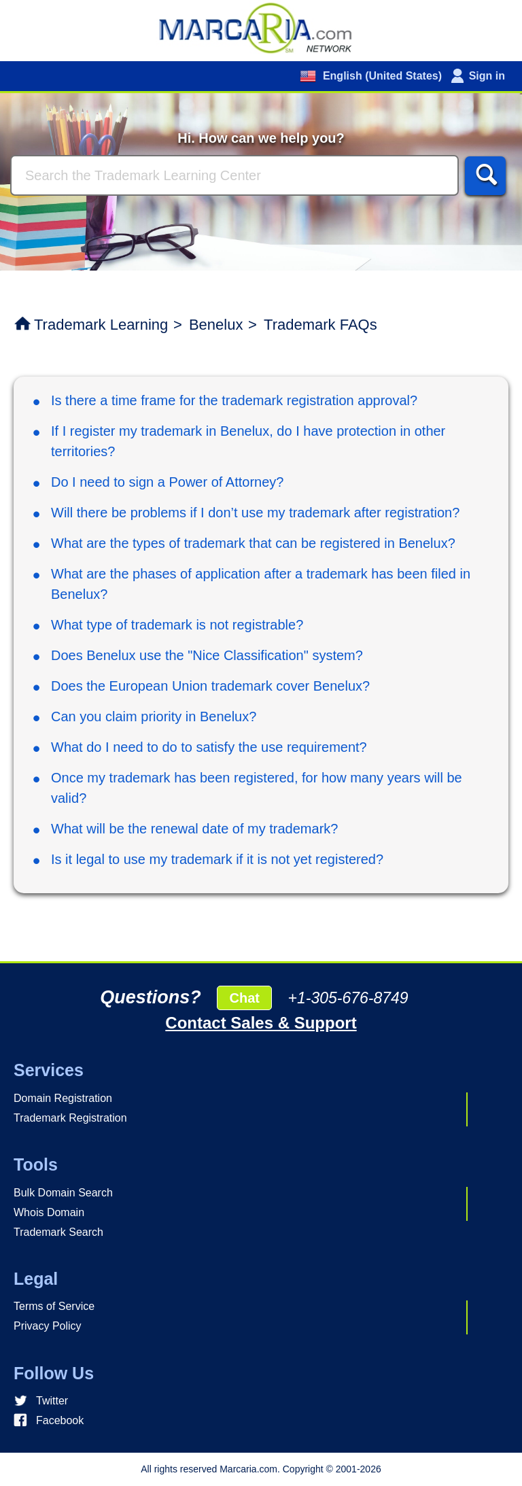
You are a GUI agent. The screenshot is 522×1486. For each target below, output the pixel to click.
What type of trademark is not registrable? (177, 624)
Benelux (216, 324)
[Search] (234, 175)
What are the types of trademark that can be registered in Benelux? (253, 543)
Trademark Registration (70, 1118)
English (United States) (380, 76)
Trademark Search (58, 1232)
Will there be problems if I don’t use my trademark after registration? (255, 512)
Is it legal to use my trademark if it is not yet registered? (217, 859)
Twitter (52, 1400)
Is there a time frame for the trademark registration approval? (234, 400)
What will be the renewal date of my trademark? (194, 828)
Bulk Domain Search (63, 1192)
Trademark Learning (101, 324)
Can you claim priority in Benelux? (153, 716)
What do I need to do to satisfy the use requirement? (209, 747)
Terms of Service (54, 1306)
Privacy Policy (48, 1326)
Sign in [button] (487, 76)
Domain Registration (63, 1098)
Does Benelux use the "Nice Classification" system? (207, 655)
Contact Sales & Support (260, 1023)
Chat (244, 997)
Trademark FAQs (320, 324)
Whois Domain (49, 1212)
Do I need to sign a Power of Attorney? (167, 481)
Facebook (60, 1420)
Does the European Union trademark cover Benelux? (210, 685)
